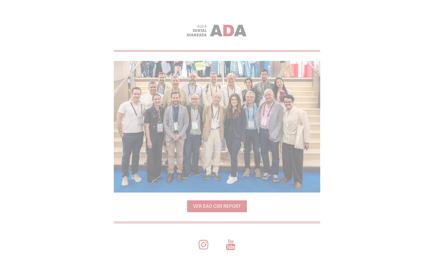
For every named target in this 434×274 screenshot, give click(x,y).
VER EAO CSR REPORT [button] (217, 206)
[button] (203, 244)
